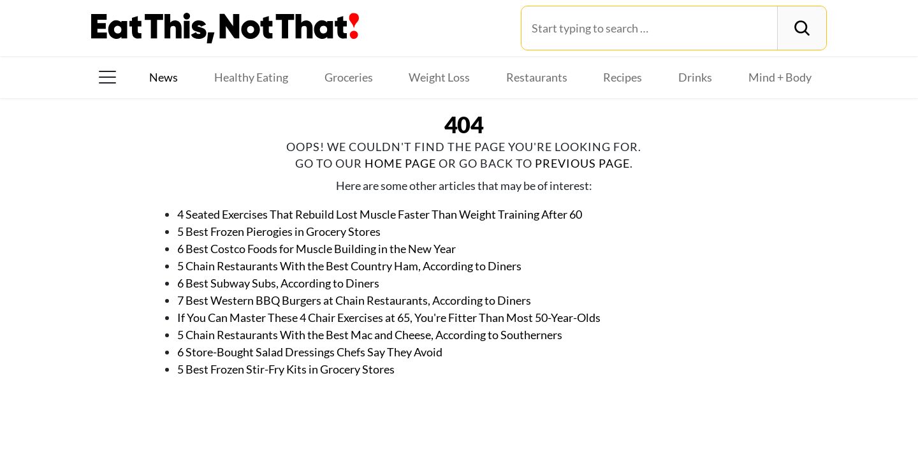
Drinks (695, 77)
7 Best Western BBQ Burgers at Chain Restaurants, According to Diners (354, 300)
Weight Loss (439, 77)
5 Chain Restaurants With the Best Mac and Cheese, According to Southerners (369, 335)
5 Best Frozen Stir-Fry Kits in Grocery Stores (286, 369)
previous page (582, 163)
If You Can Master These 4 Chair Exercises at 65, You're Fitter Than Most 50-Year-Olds (389, 317)
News (163, 77)
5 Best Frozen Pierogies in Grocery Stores (279, 231)
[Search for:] (649, 28)
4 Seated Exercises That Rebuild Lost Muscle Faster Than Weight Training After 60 (379, 214)
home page (400, 163)
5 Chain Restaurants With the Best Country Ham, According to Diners (349, 266)
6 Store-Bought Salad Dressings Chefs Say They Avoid (309, 352)
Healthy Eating (251, 77)
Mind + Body (780, 77)
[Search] (801, 28)
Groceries (348, 77)
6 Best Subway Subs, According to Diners (278, 283)
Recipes (622, 77)
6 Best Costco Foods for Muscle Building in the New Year (316, 249)
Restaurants (536, 77)
